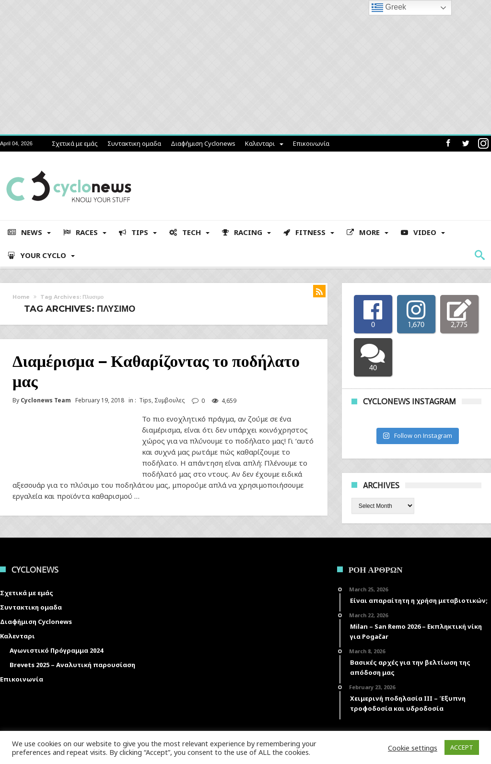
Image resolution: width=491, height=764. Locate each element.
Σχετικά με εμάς (75, 143)
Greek (389, 7)
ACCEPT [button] (461, 747)
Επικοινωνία (311, 143)
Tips (145, 400)
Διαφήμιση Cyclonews (203, 143)
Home (21, 297)
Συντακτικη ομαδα (134, 143)
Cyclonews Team (46, 400)
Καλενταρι (260, 143)
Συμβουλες (169, 400)
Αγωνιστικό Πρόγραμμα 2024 (56, 650)
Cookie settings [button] (412, 747)
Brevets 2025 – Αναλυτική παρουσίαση (72, 664)
